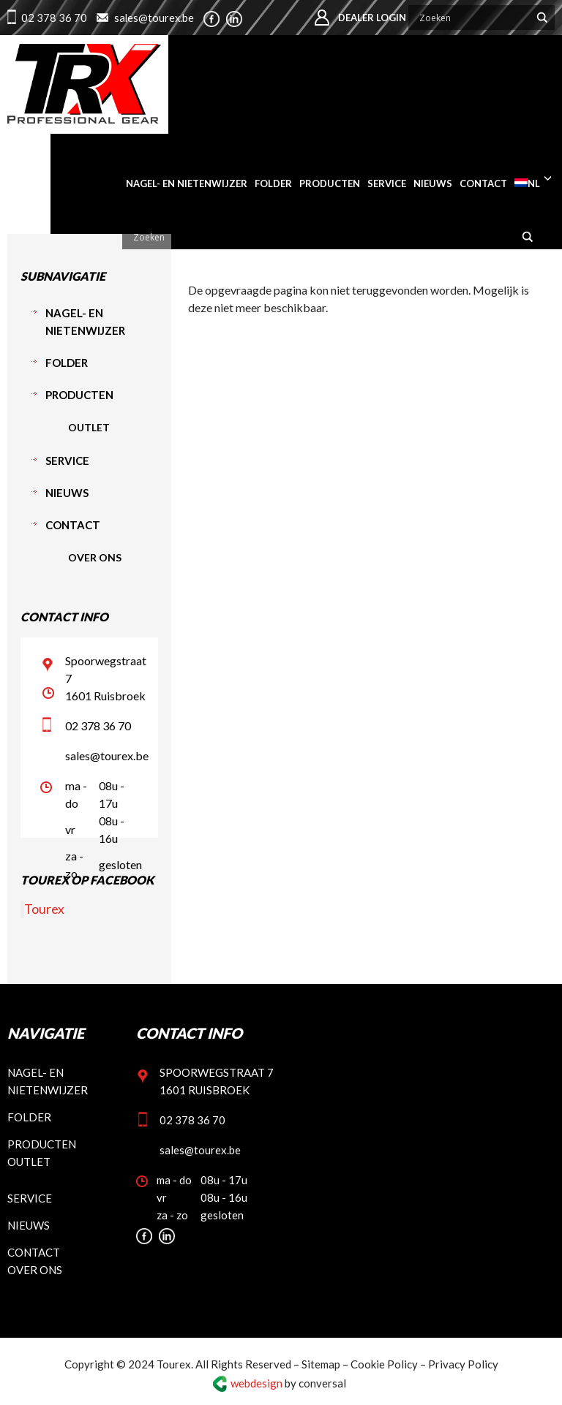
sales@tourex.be (154, 17)
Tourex (44, 909)
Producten (79, 394)
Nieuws (67, 492)
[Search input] (472, 17)
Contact (72, 524)
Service (67, 460)
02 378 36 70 (54, 17)
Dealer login (372, 17)
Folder (66, 362)
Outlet (89, 427)
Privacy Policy (463, 1364)
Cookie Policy (384, 1364)
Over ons (94, 557)
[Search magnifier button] (542, 17)
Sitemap (320, 1364)
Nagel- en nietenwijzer (85, 321)
